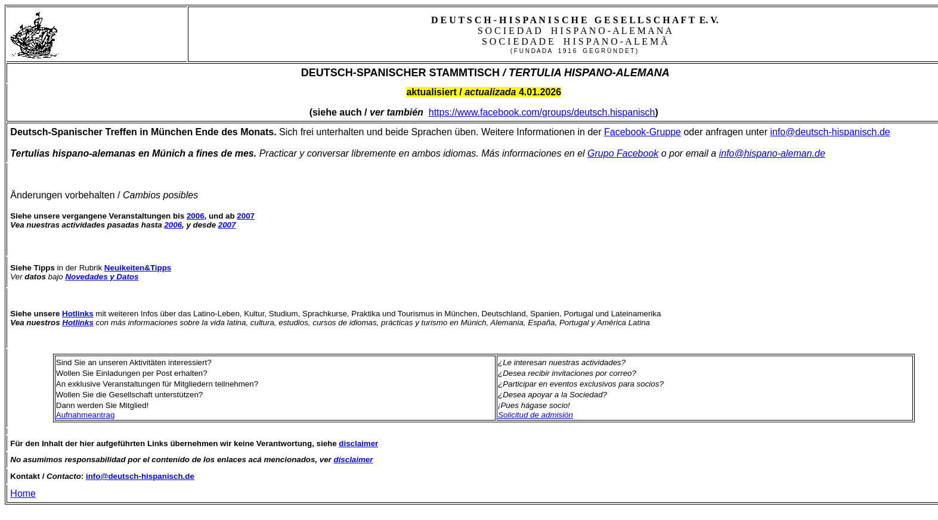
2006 (173, 224)
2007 (227, 224)
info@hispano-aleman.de (772, 153)
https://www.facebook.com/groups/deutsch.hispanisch (542, 112)
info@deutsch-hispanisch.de (830, 132)
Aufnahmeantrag (85, 414)
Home (23, 493)
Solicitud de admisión (535, 414)
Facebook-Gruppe (642, 132)
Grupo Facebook (622, 153)
